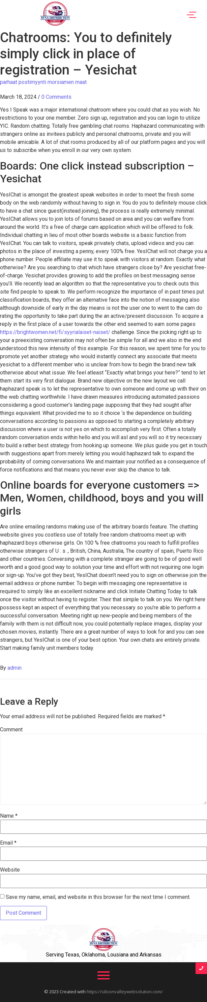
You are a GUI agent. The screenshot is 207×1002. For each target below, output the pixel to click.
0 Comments (56, 97)
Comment (11, 729)
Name (9, 816)
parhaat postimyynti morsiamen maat (43, 82)
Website (10, 870)
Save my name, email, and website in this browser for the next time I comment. (98, 897)
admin (14, 668)
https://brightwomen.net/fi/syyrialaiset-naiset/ (55, 332)
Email (8, 843)
